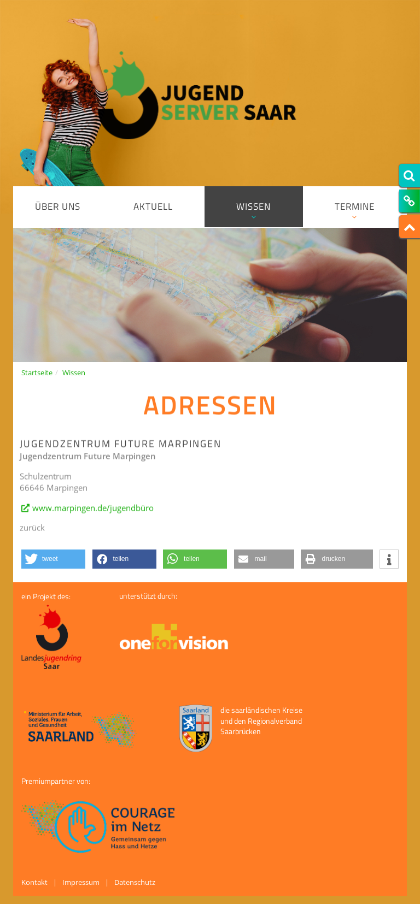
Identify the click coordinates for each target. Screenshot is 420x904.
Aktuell (153, 206)
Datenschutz (134, 882)
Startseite (36, 372)
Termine (355, 210)
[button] (53, 559)
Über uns (57, 206)
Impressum (81, 882)
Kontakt (34, 882)
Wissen (254, 210)
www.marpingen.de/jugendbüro (93, 514)
